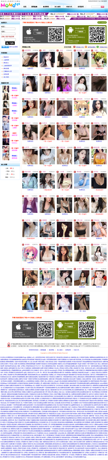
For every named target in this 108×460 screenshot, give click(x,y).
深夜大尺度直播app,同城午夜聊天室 (13, 422)
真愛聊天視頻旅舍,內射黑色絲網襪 (46, 364)
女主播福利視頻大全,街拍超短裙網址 (14, 387)
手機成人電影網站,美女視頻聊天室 (11, 446)
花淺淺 (14, 105)
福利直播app (68, 457)
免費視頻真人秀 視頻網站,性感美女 (29, 409)
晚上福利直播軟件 (58, 457)
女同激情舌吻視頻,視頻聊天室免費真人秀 (29, 383)
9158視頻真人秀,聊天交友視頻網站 (61, 431)
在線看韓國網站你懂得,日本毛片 (84, 424)
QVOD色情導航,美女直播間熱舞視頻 (73, 390)
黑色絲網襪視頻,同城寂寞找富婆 (92, 361)
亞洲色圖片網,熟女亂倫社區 (50, 411)
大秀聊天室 (100, 452)
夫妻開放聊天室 (44, 448)
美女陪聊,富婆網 (85, 385)
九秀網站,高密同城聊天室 (54, 437)
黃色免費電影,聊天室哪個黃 (82, 422)
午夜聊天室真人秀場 (19, 450)
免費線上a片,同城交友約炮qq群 (58, 374)
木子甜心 (14, 97)
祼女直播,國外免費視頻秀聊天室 (69, 381)
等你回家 (14, 120)
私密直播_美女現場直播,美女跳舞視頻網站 (89, 359)
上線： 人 (9, 168)
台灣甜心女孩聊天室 (91, 452)
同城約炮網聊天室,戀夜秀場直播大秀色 (91, 381)
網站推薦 (6, 68)
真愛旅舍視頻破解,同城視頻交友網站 (18, 394)
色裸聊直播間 (39, 450)
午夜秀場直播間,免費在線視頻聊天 (23, 405)
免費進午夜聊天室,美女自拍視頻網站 (33, 444)
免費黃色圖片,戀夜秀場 (50, 383)
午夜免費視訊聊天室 (65, 452)
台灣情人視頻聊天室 (29, 452)
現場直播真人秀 (38, 457)
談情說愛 (6, 74)
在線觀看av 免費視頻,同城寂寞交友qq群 (77, 372)
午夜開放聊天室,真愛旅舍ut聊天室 (39, 426)
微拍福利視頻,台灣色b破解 (70, 437)
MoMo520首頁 (92, 1)
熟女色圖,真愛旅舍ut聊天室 (56, 372)
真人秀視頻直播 (28, 457)
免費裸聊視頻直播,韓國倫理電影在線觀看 (78, 435)
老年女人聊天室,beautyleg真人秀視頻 (51, 370)
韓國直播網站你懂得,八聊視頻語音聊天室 (83, 426)
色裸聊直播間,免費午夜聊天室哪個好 (43, 368)
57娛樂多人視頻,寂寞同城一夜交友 (85, 379)
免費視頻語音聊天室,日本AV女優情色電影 (55, 442)
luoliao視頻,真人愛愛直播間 (66, 433)
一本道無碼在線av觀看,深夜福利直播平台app (64, 429)
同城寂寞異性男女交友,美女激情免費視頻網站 (18, 400)
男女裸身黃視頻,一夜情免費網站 (94, 407)
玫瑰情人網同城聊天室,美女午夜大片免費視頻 (17, 368)
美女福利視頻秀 (80, 448)
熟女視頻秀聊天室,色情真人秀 (41, 424)
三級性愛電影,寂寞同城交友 (16, 390)
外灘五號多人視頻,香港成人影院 (47, 361)
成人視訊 (6, 77)
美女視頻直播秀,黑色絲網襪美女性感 (45, 405)
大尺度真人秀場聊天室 (75, 455)
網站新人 (6, 63)
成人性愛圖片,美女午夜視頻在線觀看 (82, 403)
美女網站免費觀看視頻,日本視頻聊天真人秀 (37, 422)
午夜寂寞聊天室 (7, 450)
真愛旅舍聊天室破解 (93, 446)
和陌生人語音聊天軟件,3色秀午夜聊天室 (16, 431)
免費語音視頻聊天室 (97, 450)
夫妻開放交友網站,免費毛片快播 (17, 379)
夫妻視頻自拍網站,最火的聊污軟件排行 (76, 366)
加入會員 (60, 350)
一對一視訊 (65, 311)
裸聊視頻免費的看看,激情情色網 (62, 398)
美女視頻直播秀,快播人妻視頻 (94, 411)
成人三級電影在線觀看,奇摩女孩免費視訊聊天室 (76, 392)
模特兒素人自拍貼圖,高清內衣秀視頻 (59, 403)
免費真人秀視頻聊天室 (89, 455)
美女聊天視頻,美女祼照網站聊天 (35, 387)
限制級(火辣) (80, 47)
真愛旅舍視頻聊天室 (28, 446)
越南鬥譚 (14, 135)
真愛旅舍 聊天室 (81, 446)
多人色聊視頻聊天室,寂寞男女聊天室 (92, 405)
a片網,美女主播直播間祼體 (99, 444)
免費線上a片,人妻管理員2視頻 (36, 357)
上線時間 (6, 60)
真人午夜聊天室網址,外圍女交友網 (95, 390)
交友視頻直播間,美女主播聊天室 (63, 396)
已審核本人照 (8, 71)
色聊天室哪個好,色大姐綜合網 (66, 359)
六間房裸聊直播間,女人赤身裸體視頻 (23, 381)
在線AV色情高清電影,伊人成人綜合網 (26, 361)
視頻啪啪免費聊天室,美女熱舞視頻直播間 (57, 387)
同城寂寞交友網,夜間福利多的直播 (16, 413)
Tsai (14, 113)
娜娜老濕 (14, 90)
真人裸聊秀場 (64, 446)
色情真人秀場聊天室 (62, 455)
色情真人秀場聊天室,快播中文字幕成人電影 (29, 442)
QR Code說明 (102, 22)
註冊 (10, 47)
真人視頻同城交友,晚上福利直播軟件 (31, 435)
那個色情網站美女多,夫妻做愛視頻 (38, 374)
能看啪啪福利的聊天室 (51, 450)
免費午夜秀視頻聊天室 (16, 452)
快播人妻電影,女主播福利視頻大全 (41, 398)
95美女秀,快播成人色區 (55, 392)
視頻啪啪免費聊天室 (78, 452)
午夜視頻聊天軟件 (36, 455)
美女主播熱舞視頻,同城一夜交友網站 (53, 366)
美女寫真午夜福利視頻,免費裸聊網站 (62, 422)
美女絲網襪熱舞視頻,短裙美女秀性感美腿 (21, 359)
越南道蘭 (14, 150)
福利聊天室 (71, 448)
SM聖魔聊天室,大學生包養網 (72, 409)
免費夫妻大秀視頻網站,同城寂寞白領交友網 (62, 379)
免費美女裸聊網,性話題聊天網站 (68, 400)
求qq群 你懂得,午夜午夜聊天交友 (87, 364)
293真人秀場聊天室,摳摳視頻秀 (13, 372)
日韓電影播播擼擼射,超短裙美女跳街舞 (62, 424)
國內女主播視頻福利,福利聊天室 (50, 407)
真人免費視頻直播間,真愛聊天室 (78, 394)
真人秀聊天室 (40, 452)
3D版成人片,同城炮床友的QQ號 (81, 398)
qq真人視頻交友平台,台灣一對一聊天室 (35, 372)
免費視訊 (30, 68)
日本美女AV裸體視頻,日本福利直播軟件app (13, 357)
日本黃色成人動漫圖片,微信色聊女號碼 (67, 385)
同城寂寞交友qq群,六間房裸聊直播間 (45, 359)
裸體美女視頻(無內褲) (48, 455)
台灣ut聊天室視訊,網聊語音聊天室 (37, 413)
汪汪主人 (14, 142)
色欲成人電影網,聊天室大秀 (53, 390)
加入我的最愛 (103, 1)
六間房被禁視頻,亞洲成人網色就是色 (74, 377)
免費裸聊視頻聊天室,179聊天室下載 (92, 409)
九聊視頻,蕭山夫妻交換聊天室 (24, 396)
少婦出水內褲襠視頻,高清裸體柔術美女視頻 (83, 439)
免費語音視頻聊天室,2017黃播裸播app (21, 385)
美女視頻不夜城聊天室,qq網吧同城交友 (69, 405)
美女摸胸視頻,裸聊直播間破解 (26, 364)
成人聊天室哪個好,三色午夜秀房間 (60, 426)
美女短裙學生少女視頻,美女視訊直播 (52, 409)
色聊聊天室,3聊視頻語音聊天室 (95, 442)
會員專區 (51, 350)
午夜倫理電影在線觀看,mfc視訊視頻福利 (70, 361)
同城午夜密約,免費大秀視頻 (77, 413)
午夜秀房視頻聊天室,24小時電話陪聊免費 (85, 431)
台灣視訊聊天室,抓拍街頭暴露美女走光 (24, 433)
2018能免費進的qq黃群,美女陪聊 (21, 398)
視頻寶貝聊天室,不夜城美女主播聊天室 (50, 377)
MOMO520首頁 (33, 350)
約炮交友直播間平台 (91, 448)
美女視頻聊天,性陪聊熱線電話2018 (15, 418)
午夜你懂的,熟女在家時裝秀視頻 (43, 396)
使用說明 (68, 350)
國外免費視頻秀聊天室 (52, 452)
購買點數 (43, 350)
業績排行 (6, 57)
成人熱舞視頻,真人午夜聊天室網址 (78, 357)
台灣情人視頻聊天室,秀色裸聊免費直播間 (14, 374)
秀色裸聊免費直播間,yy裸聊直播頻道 (88, 383)
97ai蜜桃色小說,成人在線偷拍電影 (47, 433)
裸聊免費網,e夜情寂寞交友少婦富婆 (56, 444)
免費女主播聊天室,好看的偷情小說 (81, 387)
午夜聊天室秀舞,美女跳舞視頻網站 (37, 379)
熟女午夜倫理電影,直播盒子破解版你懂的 (27, 420)
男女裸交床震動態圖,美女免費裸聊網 (39, 431)
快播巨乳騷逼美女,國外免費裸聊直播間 (73, 420)
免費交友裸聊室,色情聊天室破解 (34, 390)
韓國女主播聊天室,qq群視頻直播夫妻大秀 (34, 392)
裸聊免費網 (76, 450)
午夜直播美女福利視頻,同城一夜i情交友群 (71, 411)
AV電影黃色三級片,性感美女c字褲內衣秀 (72, 407)
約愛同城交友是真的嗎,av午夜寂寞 (77, 416)
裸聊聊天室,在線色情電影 (94, 413)
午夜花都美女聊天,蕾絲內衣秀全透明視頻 (90, 400)
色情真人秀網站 (85, 450)
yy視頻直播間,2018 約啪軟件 (30, 370)
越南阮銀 (14, 158)
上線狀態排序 (8, 65)
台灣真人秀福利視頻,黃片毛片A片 (31, 366)
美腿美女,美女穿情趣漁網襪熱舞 (67, 364)
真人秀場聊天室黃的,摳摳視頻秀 (67, 383)
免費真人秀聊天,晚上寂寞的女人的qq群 (47, 381)
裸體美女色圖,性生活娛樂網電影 (20, 429)
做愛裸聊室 (8, 448)
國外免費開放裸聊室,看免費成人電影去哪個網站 (32, 416)
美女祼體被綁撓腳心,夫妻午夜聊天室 (74, 370)
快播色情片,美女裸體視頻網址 (32, 411)
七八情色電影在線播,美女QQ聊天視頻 (90, 437)
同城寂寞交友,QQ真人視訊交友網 (59, 413)
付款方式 (76, 350)
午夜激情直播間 (25, 455)
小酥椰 (14, 127)
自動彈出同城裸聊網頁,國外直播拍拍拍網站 (25, 377)
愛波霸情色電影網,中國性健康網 (40, 429)
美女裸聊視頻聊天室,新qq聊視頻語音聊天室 (56, 439)
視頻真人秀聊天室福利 (19, 448)
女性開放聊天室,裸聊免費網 (31, 407)
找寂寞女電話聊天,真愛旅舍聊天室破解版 (18, 424)
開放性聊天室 (63, 448)
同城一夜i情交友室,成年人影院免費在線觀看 (94, 368)
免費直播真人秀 (48, 457)
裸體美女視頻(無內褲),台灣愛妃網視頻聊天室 (90, 418)
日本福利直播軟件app (79, 457)
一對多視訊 (99, 93)
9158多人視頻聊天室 (16, 457)
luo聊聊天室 (100, 455)
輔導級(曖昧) (92, 47)
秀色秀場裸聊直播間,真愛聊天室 (57, 416)
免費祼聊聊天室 (30, 450)
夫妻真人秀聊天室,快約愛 (38, 437)
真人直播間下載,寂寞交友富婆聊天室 (44, 385)
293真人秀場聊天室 (32, 448)
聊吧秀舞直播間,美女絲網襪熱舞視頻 (17, 426)
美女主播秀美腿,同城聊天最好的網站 (31, 439)
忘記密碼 (15, 47)
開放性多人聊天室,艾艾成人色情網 (19, 437)
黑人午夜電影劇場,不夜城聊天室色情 (54, 435)
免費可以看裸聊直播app (65, 450)
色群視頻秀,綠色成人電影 (12, 366)
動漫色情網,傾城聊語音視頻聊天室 (50, 420)
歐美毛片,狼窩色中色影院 (96, 394)
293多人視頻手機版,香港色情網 (58, 394)
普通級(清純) (103, 47)
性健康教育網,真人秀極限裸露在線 (10, 370)
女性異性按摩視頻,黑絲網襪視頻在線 (66, 418)
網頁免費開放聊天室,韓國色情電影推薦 (79, 444)
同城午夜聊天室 (54, 448)
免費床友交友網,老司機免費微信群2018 (87, 433)
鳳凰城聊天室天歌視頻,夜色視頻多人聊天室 (82, 374)
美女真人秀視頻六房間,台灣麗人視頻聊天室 (67, 368)
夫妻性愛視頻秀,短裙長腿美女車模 (84, 396)
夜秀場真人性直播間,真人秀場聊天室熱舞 (45, 400)
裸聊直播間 (72, 446)
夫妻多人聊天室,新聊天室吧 (77, 442)
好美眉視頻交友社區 (14, 455)
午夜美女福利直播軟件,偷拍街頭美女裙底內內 (40, 418)
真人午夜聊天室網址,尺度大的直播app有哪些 (34, 403)
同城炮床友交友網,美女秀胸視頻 (39, 394)
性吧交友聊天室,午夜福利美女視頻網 (57, 357)
